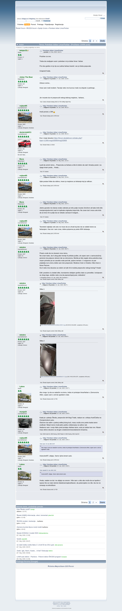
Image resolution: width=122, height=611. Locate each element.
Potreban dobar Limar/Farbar (53, 50)
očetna (51, 566)
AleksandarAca (43, 533)
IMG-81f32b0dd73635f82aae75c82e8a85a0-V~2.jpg (53, 376)
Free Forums (59, 604)
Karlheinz (40, 521)
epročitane (60, 566)
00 (66, 566)
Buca (22, 159)
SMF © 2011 (60, 602)
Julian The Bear (26, 77)
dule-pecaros (59, 545)
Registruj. (32, 18)
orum (71, 566)
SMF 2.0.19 (55, 602)
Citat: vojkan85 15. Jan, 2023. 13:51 (48, 470)
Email (47, 18)
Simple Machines (66, 602)
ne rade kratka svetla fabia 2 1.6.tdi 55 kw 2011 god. (35, 545)
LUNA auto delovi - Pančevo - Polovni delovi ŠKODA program (39, 557)
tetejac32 (23, 50)
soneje (32, 509)
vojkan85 (23, 106)
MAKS (51, 551)
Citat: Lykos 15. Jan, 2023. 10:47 (47, 443)
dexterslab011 (25, 132)
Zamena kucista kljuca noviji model (29, 527)
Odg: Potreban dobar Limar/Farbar (55, 77)
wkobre (23, 247)
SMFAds (54, 604)
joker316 (51, 515)
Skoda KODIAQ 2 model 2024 (27, 533)
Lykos (22, 386)
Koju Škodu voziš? (23, 509)
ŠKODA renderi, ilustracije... (27, 521)
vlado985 (24, 539)
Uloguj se (25, 18)
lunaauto (64, 557)
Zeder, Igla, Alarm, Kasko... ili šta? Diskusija (32, 551)
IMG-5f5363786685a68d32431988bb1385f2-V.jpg (52, 325)
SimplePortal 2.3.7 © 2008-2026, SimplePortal (61, 603)
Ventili (19, 539)
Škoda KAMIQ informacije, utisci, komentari (32, 515)
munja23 (23, 412)
